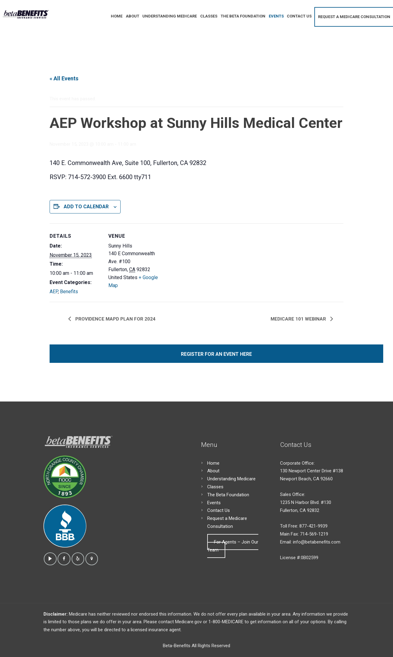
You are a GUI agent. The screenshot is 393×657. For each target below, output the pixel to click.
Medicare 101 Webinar (299, 319)
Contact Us (218, 510)
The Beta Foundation (228, 495)
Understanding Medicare (231, 479)
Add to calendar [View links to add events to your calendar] (86, 206)
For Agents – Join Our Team (232, 546)
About (213, 471)
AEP (54, 291)
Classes (215, 487)
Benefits (69, 291)
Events (214, 502)
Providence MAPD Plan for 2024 (114, 319)
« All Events (64, 78)
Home (213, 463)
